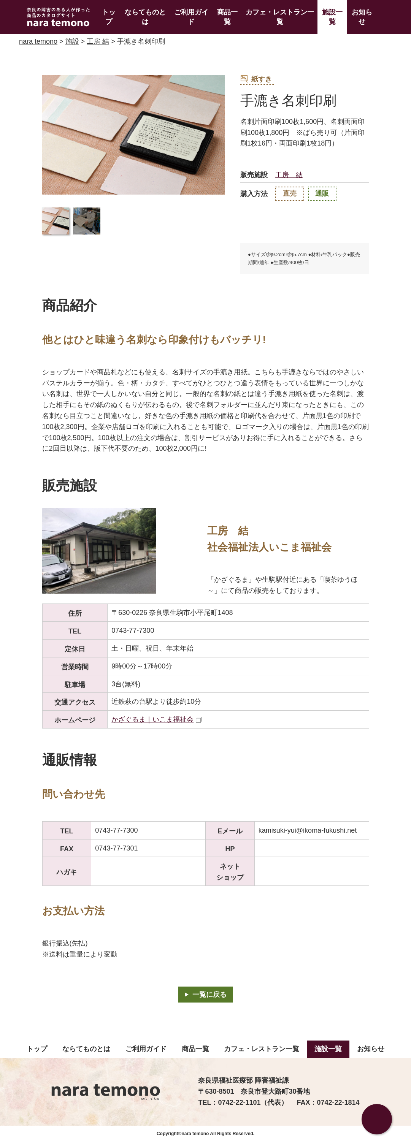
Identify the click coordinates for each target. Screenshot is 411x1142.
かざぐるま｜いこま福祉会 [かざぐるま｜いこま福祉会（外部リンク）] (152, 719)
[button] (55, 221)
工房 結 (98, 41)
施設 (72, 41)
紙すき (256, 79)
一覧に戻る (209, 994)
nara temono (38, 41)
